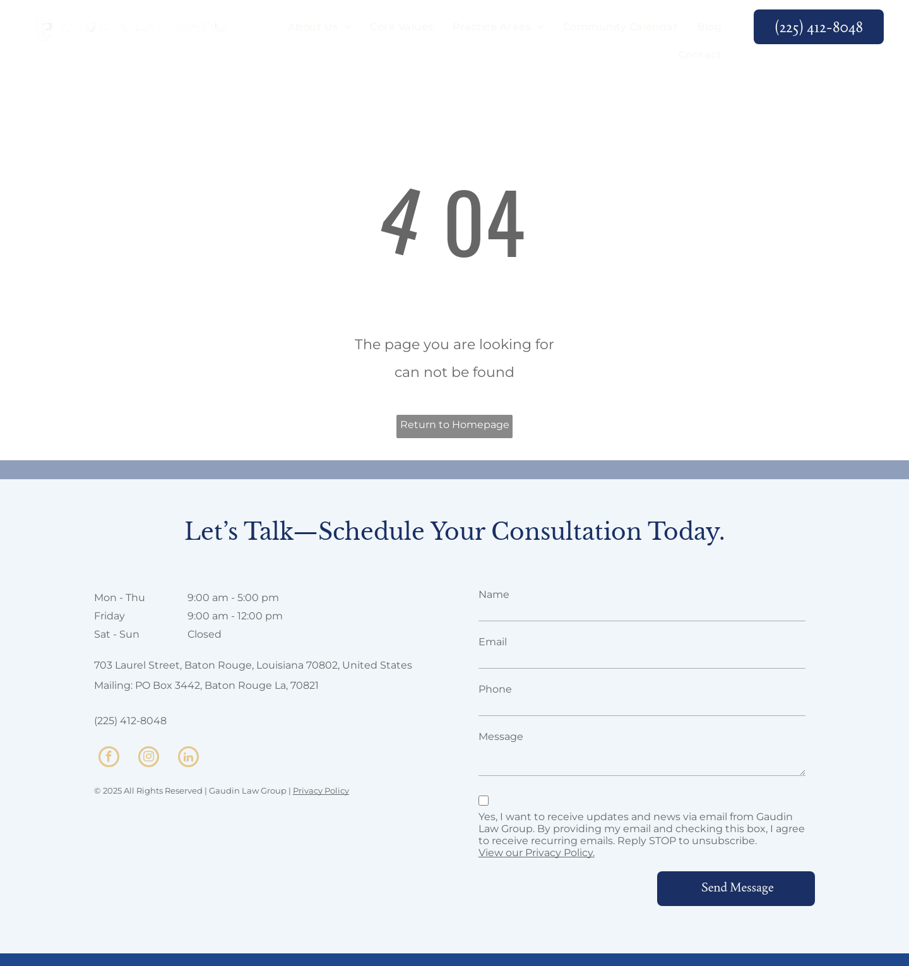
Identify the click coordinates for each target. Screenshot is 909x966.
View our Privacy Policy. (536, 853)
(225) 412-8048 (130, 721)
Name (493, 594)
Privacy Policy (321, 790)
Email (492, 642)
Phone (495, 689)
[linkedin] (188, 758)
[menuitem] (319, 27)
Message (500, 736)
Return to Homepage (454, 425)
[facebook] (108, 758)
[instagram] (148, 758)
